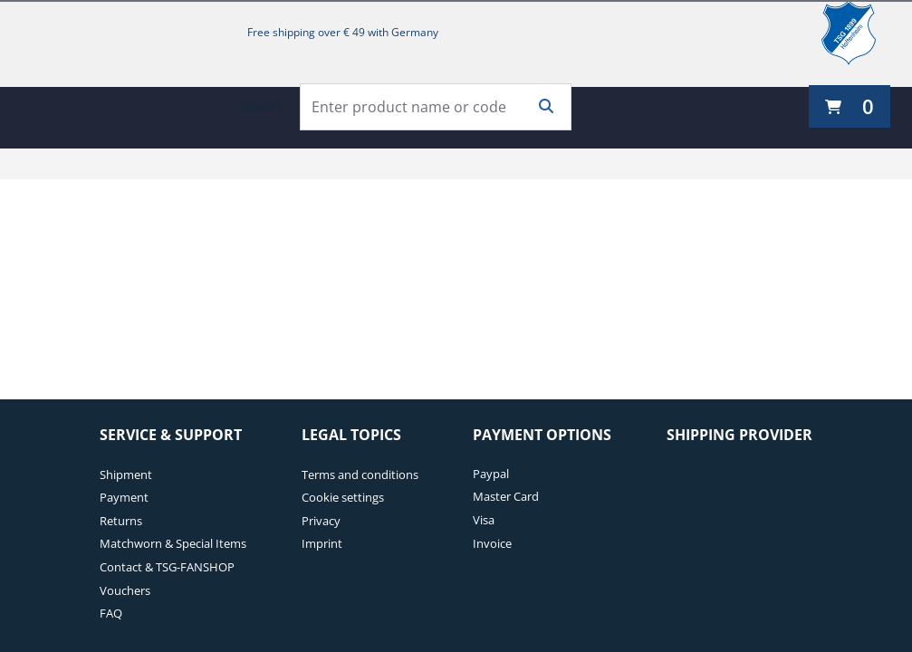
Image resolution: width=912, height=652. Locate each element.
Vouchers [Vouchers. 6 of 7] (125, 590)
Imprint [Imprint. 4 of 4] (322, 543)
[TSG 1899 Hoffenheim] (862, 32)
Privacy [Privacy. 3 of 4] (321, 521)
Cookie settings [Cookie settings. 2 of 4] (343, 497)
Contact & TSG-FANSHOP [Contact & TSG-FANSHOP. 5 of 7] (167, 567)
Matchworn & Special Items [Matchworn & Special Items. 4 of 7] (173, 543)
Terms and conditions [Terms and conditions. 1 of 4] (360, 474)
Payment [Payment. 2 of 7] (124, 497)
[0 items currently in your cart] (849, 106)
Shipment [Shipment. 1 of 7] (126, 474)
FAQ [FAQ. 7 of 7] (111, 613)
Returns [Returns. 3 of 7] (121, 521)
